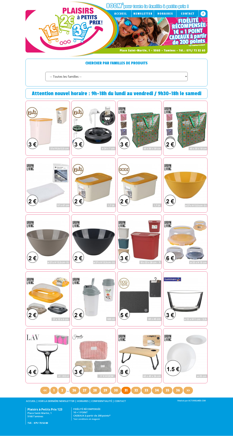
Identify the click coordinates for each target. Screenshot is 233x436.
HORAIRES (165, 13)
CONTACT (187, 13)
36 (178, 390)
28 (95, 390)
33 (146, 390)
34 (157, 390)
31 (126, 390)
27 (84, 390)
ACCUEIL (120, 13)
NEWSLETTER (143, 13)
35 (167, 390)
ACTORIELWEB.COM (197, 400)
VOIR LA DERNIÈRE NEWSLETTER (56, 401)
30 (116, 390)
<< (45, 390)
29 (105, 390)
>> (188, 390)
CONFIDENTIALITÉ (101, 401)
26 (74, 390)
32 (136, 390)
